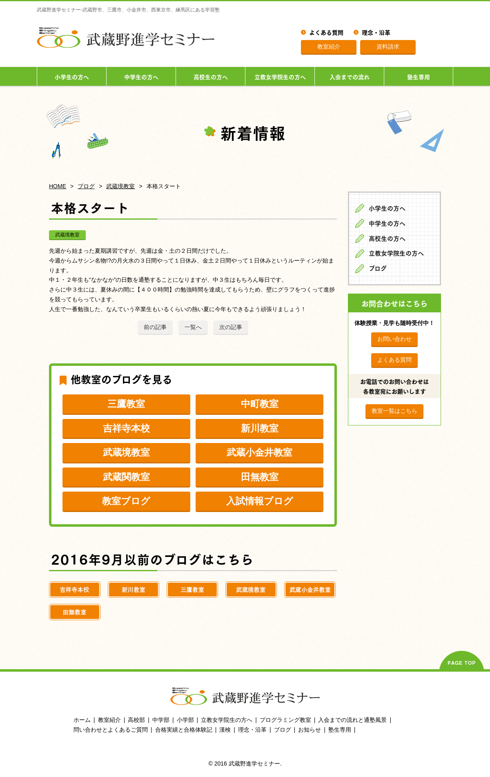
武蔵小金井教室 (259, 452)
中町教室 (259, 404)
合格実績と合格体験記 (183, 729)
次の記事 (230, 327)
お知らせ (309, 729)
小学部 (185, 720)
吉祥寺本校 (126, 428)
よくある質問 (326, 31)
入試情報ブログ (259, 501)
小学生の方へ (72, 76)
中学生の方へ (141, 76)
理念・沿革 (376, 31)
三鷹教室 (126, 404)
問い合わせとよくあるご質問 (111, 729)
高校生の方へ (211, 76)
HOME (57, 186)
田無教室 (259, 477)
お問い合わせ (394, 339)
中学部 (160, 720)
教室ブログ (126, 501)
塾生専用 (418, 76)
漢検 (225, 729)
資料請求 (387, 46)
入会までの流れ (350, 76)
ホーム (82, 720)
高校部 (136, 720)
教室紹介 (328, 46)
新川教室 (259, 428)
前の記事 (155, 327)
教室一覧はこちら (394, 410)
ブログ (86, 186)
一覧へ (193, 327)
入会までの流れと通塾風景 (352, 720)
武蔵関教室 (126, 477)
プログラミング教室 (285, 720)
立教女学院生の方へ (280, 76)
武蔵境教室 (120, 186)
